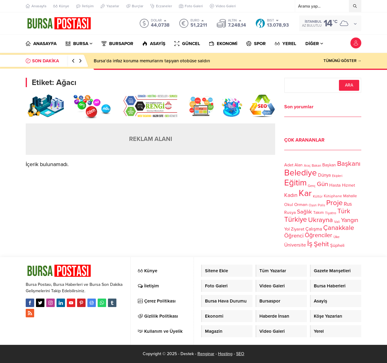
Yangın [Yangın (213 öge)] (349, 220)
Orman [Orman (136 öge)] (300, 204)
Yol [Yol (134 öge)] (287, 229)
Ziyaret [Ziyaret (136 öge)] (297, 229)
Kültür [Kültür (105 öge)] (318, 196)
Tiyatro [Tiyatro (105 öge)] (330, 213)
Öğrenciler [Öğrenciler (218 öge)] (318, 235)
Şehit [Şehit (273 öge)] (321, 244)
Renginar (205, 353)
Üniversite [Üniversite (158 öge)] (295, 245)
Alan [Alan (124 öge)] (298, 165)
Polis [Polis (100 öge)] (321, 205)
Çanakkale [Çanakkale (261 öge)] (338, 228)
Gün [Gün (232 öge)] (322, 184)
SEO (240, 353)
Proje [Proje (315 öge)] (334, 202)
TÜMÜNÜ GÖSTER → (342, 60)
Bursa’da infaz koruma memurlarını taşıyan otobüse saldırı (152, 61)
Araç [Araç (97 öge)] (307, 166)
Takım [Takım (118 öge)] (318, 212)
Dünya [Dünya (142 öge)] (324, 175)
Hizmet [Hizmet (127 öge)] (348, 185)
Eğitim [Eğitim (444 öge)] (295, 183)
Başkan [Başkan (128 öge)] (329, 165)
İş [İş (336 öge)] (310, 243)
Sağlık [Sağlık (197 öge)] (304, 211)
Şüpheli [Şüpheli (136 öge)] (337, 245)
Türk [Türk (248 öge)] (343, 211)
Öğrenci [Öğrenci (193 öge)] (294, 235)
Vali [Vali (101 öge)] (337, 222)
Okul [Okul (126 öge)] (288, 204)
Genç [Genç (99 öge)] (312, 186)
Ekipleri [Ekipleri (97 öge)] (337, 176)
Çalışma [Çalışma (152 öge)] (313, 229)
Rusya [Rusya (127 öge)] (290, 212)
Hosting (225, 353)
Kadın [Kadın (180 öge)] (291, 195)
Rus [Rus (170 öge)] (348, 204)
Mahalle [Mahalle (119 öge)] (350, 196)
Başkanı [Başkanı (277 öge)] (348, 163)
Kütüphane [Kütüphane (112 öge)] (333, 196)
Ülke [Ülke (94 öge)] (336, 237)
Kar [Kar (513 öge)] (305, 193)
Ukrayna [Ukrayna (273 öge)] (320, 220)
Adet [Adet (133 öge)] (288, 165)
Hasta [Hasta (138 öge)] (335, 185)
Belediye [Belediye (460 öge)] (300, 173)
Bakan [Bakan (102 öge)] (316, 166)
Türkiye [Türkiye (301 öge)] (295, 219)
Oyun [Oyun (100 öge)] (313, 205)
